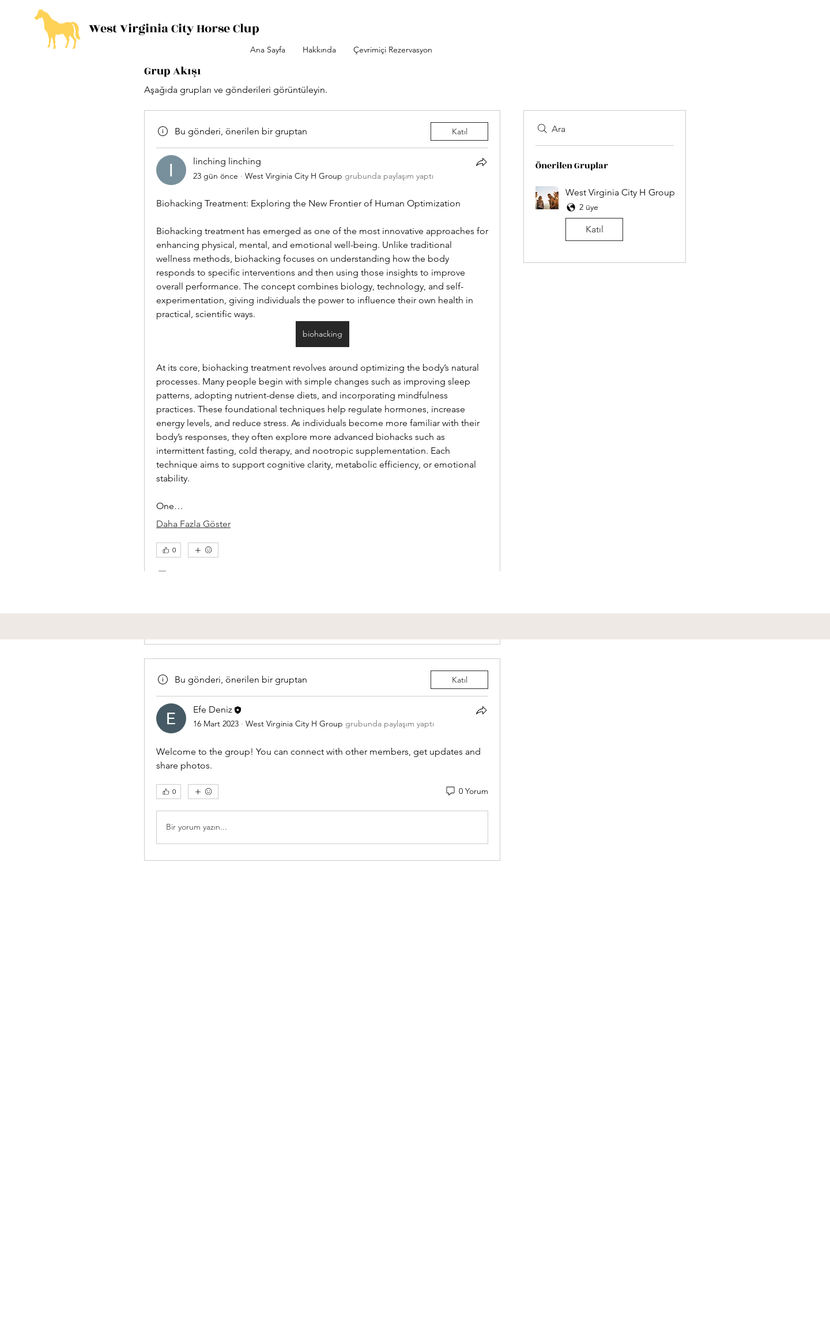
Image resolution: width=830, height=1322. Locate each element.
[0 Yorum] (466, 791)
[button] (604, 216)
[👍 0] (168, 550)
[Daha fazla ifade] (203, 550)
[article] (322, 377)
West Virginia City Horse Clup (174, 28)
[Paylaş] (481, 162)
